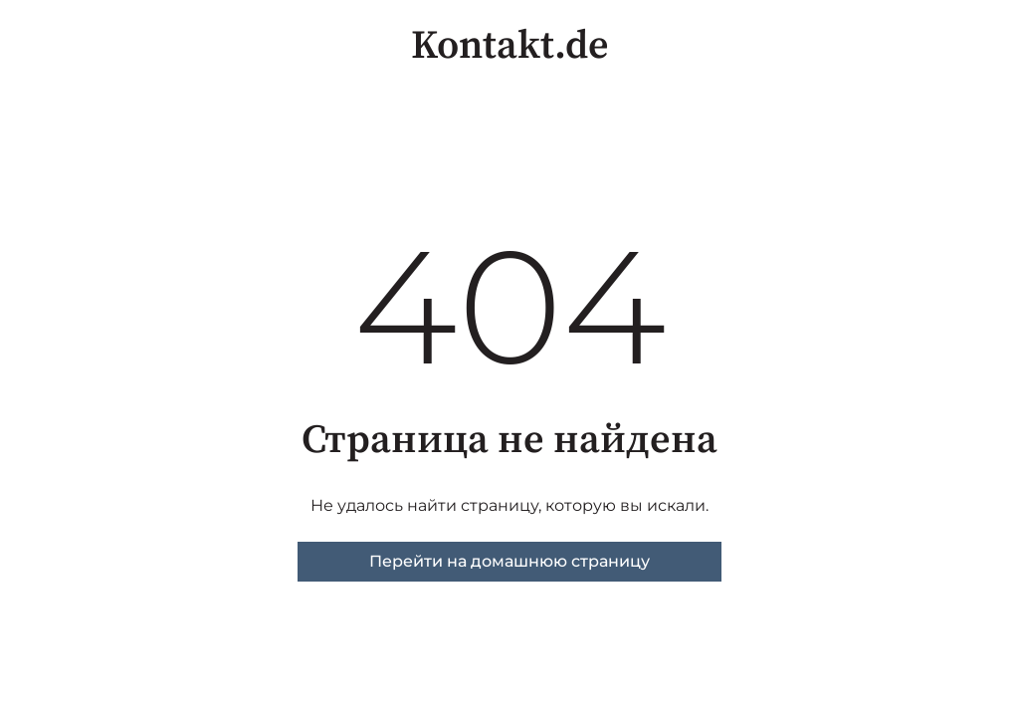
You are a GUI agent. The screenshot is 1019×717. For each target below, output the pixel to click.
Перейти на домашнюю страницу (509, 561)
